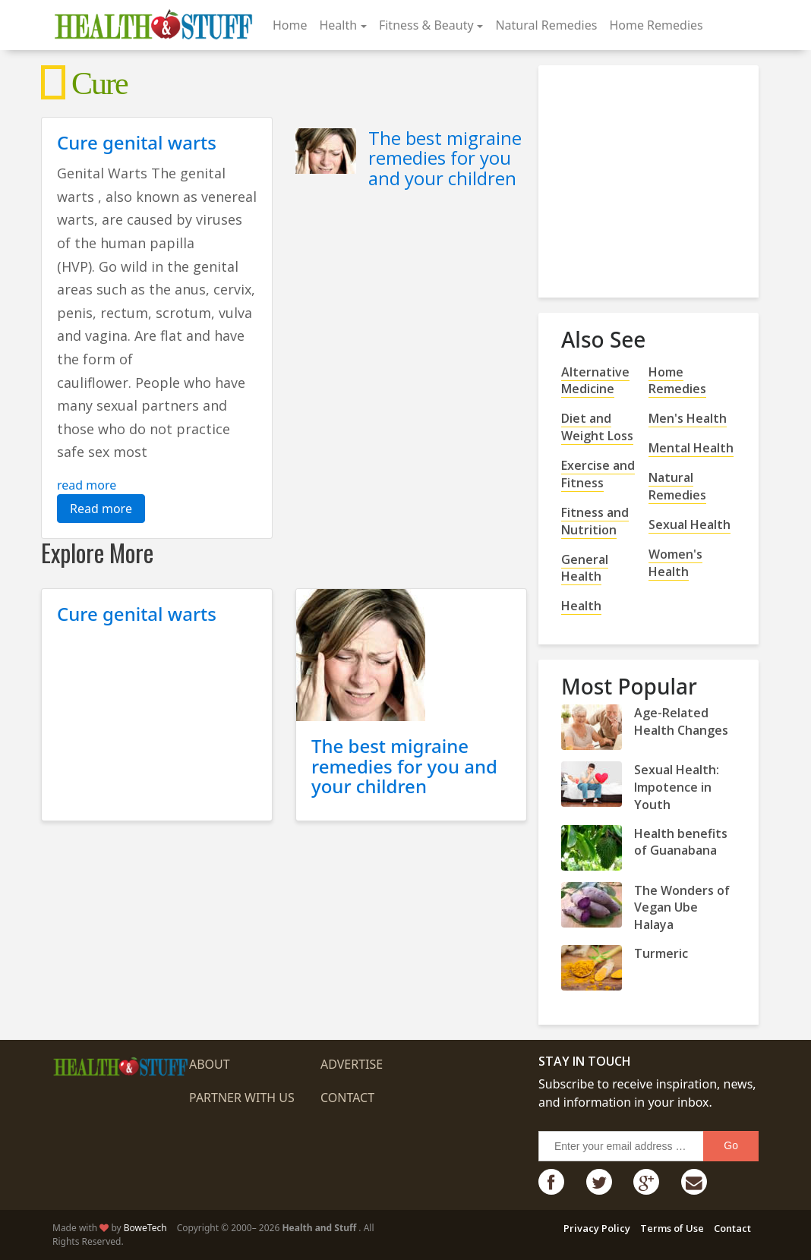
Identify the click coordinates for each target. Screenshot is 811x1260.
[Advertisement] (675, 175)
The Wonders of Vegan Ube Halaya (682, 908)
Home (290, 25)
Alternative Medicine (595, 381)
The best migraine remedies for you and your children (445, 158)
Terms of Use (672, 1228)
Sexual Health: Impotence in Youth (676, 787)
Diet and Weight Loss (597, 427)
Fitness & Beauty (426, 25)
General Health (584, 568)
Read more (101, 508)
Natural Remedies (546, 25)
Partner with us (242, 1097)
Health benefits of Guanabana (680, 842)
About (209, 1064)
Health (338, 25)
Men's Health (687, 418)
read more (86, 485)
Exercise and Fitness (598, 474)
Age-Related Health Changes (681, 721)
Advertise (351, 1064)
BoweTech (145, 1227)
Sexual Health (689, 524)
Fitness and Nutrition (595, 521)
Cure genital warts (136, 142)
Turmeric (661, 953)
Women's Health (675, 563)
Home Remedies (655, 25)
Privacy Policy (596, 1228)
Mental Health (691, 447)
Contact (347, 1097)
